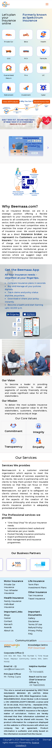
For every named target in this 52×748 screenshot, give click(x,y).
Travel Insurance (36, 598)
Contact (8, 621)
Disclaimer (33, 621)
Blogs (7, 615)
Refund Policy (35, 627)
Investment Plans (37, 587)
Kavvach (8, 624)
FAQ (30, 634)
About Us (8, 630)
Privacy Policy (35, 630)
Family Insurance (12, 601)
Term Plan (33, 584)
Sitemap (47, 739)
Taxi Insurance (35, 595)
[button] (4, 122)
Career (7, 618)
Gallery (31, 618)
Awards (8, 627)
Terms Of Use (35, 624)
